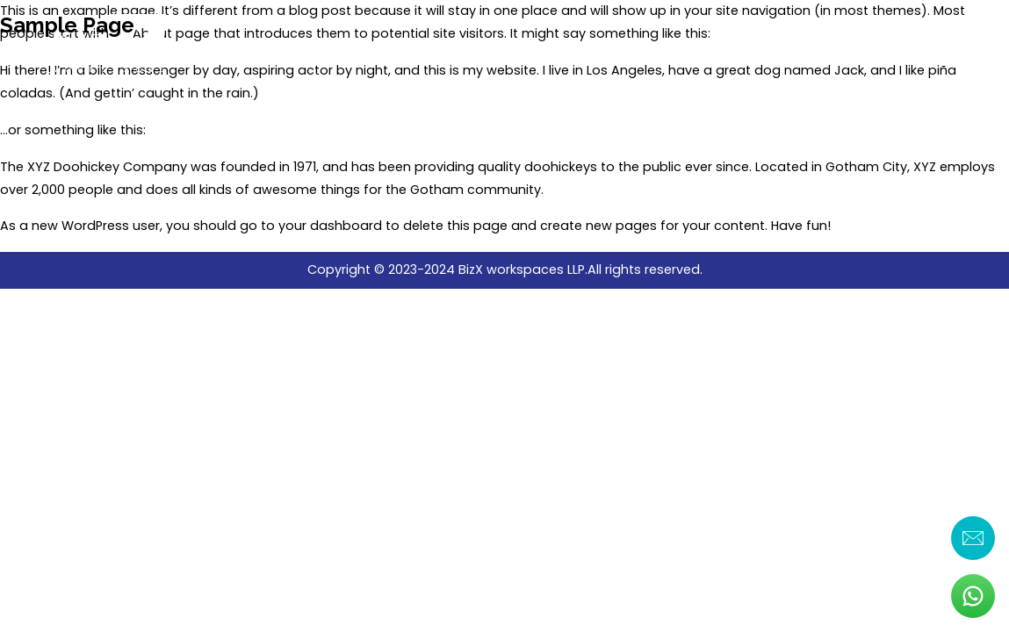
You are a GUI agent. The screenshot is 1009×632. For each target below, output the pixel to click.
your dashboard (330, 225)
